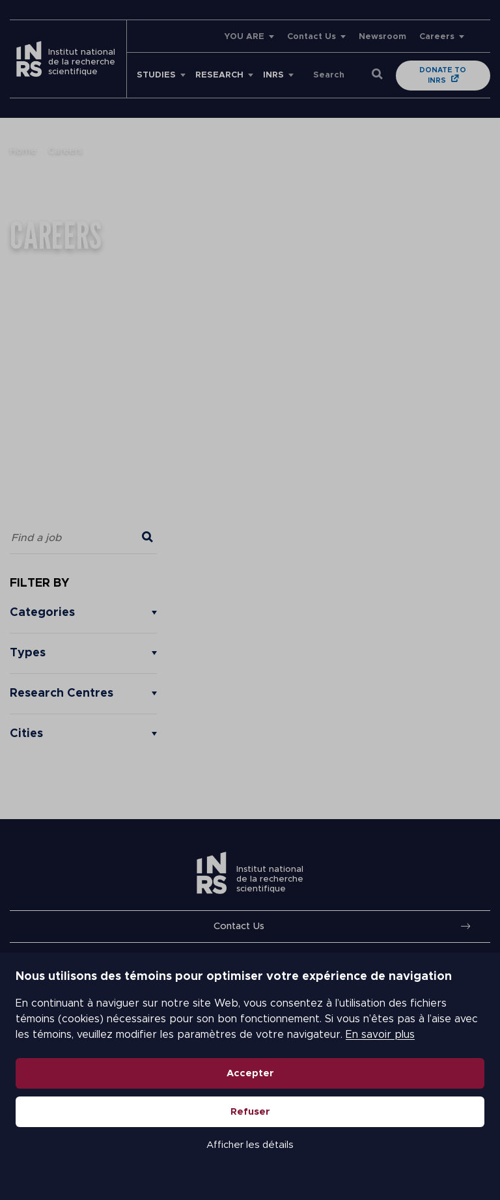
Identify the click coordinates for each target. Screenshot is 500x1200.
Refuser (250, 1112)
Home (23, 151)
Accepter (250, 1073)
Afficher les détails (250, 1145)
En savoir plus (380, 1034)
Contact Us (311, 37)
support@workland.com (85, 330)
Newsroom (382, 37)
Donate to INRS (442, 75)
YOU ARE (244, 37)
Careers (436, 37)
